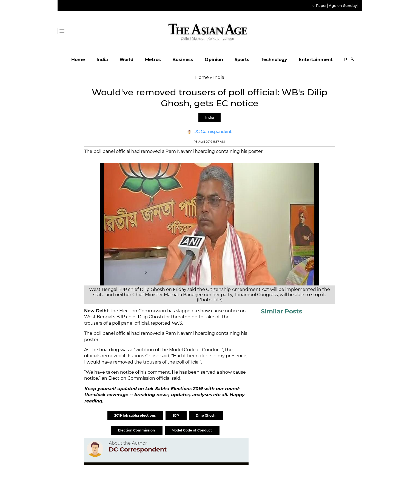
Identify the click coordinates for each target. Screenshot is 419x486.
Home (78, 59)
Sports (242, 59)
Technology (274, 59)
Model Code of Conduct (192, 430)
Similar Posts (281, 311)
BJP (176, 415)
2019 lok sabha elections (135, 415)
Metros (153, 59)
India (102, 59)
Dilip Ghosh (206, 415)
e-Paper (319, 6)
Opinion (214, 59)
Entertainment (316, 59)
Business (182, 59)
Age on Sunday (343, 6)
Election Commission (137, 430)
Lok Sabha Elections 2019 (174, 388)
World (126, 59)
